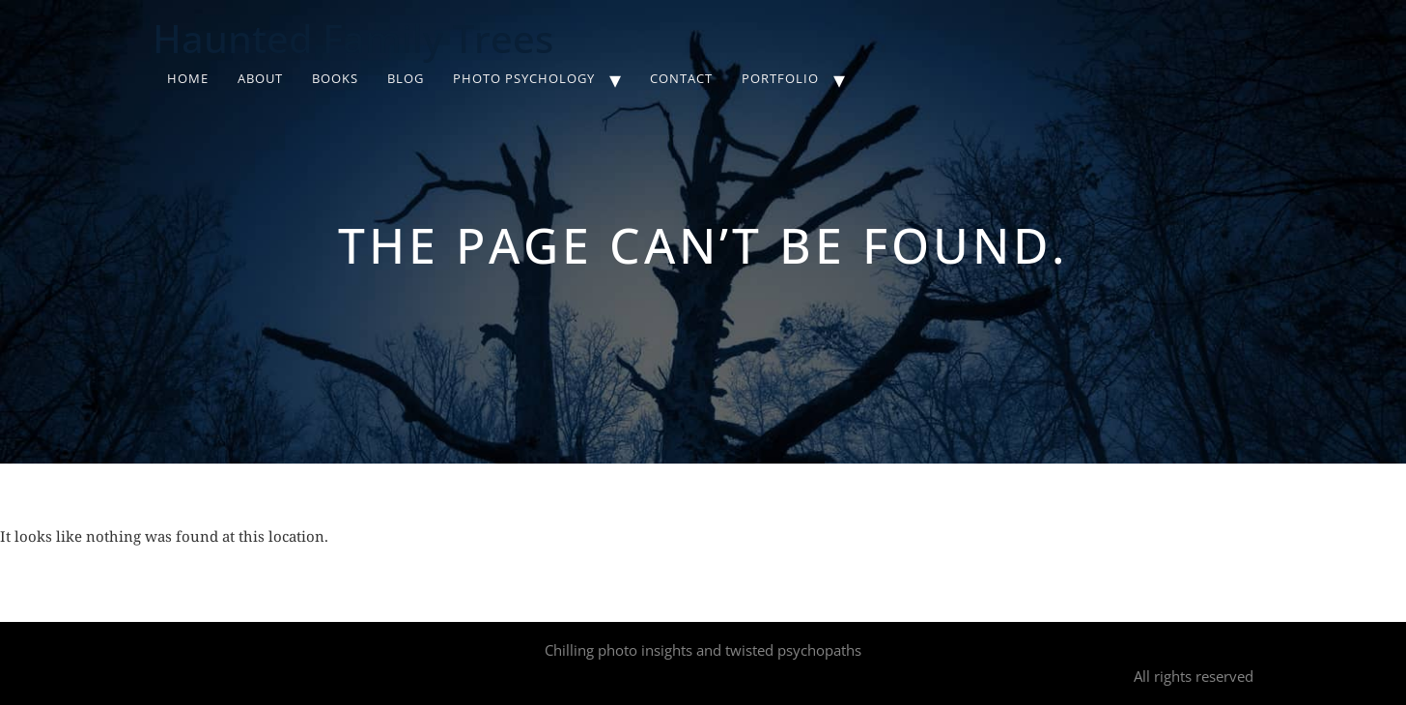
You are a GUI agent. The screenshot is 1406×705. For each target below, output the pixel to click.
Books (335, 78)
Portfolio (780, 78)
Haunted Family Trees (353, 38)
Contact (681, 78)
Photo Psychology (524, 78)
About (260, 78)
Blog (405, 78)
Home (188, 78)
